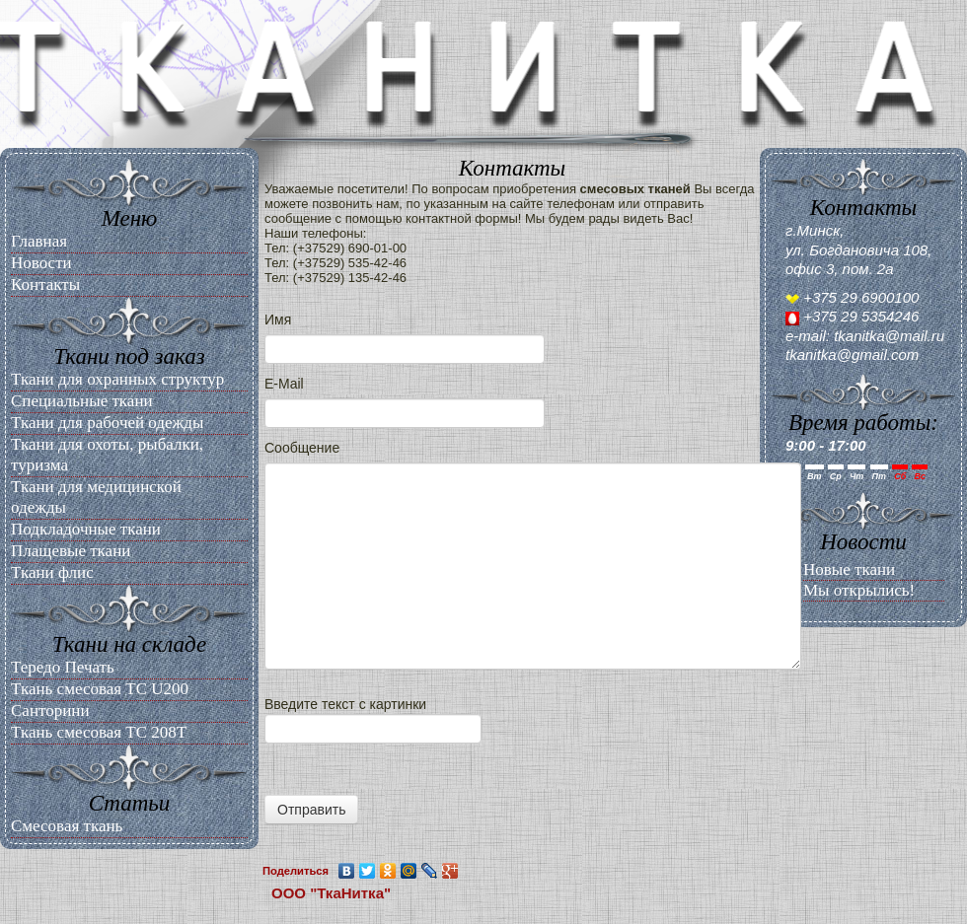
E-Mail (284, 383)
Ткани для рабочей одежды (107, 422)
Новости (41, 262)
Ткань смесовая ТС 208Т (98, 732)
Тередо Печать (62, 667)
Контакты (45, 284)
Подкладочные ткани (86, 529)
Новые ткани (849, 569)
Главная (39, 241)
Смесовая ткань (66, 826)
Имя (277, 319)
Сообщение (301, 448)
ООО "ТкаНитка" (331, 893)
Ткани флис (52, 572)
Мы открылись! (859, 590)
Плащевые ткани (70, 550)
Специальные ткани (82, 400)
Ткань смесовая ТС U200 (99, 688)
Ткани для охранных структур (117, 379)
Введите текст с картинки (512, 760)
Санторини (50, 710)
